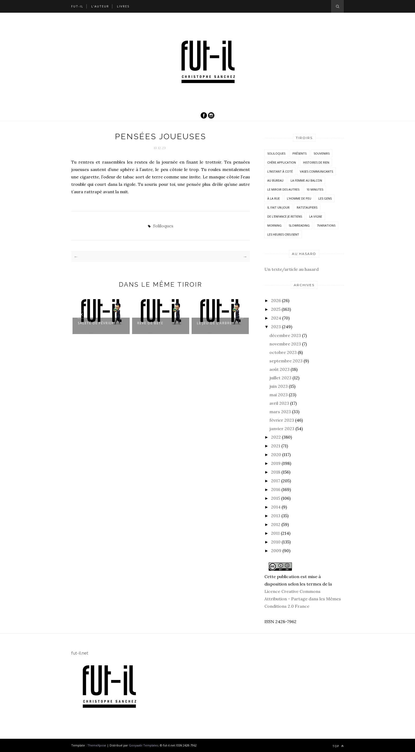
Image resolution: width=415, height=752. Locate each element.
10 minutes (314, 189)
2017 (275, 480)
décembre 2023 (285, 335)
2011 (275, 533)
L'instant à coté (280, 171)
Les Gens (325, 198)
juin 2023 (278, 386)
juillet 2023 (280, 377)
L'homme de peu (299, 198)
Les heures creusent (283, 234)
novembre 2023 (285, 343)
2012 (275, 524)
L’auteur (100, 6)
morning (274, 225)
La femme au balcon (306, 180)
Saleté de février (96, 323)
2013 (275, 515)
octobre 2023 (283, 352)
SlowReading (299, 225)
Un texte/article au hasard (291, 269)
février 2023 (281, 420)
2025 (276, 309)
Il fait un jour (278, 207)
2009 (276, 550)
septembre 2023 (286, 360)
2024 (276, 318)
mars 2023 (280, 411)
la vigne (315, 216)
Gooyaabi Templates (143, 745)
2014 (276, 507)
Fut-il (77, 6)
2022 (276, 437)
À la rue (273, 198)
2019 (276, 463)
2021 (275, 445)
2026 (276, 300)
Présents (299, 153)
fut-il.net (79, 653)
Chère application (281, 162)
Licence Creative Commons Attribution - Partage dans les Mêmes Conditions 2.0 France (302, 599)
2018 (275, 472)
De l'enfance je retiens (284, 216)
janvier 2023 (281, 428)
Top (338, 746)
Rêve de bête (150, 323)
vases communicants (316, 171)
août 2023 (279, 369)
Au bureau (275, 180)
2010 (276, 541)
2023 (276, 326)
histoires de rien (316, 162)
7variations (326, 225)
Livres (123, 6)
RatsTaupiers (307, 207)
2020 (276, 454)
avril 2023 (279, 403)
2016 (275, 489)
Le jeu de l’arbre (214, 323)
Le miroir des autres (283, 189)
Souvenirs (322, 153)
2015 (275, 498)
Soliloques (163, 225)
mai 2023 (278, 394)
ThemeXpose (96, 745)
